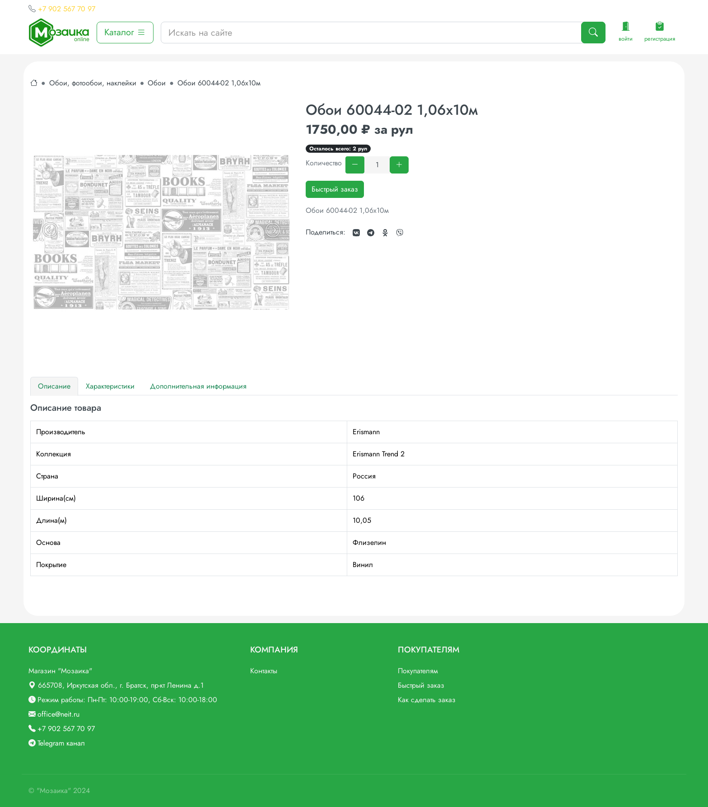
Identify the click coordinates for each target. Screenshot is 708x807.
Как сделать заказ (427, 699)
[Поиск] (593, 32)
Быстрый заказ (335, 189)
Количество (324, 163)
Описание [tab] (54, 386)
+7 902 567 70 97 (66, 9)
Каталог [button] (125, 32)
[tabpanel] (354, 489)
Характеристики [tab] (110, 386)
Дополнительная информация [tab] (198, 386)
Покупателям (418, 671)
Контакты (263, 671)
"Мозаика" (54, 790)
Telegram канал (61, 743)
